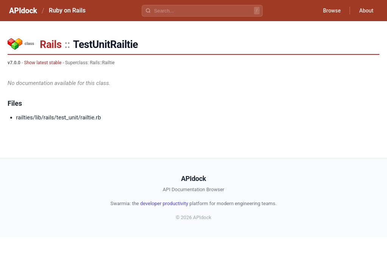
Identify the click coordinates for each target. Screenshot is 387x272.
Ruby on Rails (67, 10)
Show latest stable (42, 62)
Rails (50, 45)
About (366, 11)
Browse (332, 11)
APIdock (23, 10)
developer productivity (164, 203)
